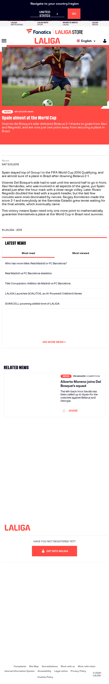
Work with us (68, 666)
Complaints (20, 666)
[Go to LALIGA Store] (54, 31)
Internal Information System (20, 671)
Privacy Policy (78, 671)
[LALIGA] (47, 41)
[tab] (28, 253)
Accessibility (44, 671)
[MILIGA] (103, 41)
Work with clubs (86, 666)
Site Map (34, 666)
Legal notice (61, 671)
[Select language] (87, 41)
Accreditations (50, 666)
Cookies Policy (45, 677)
